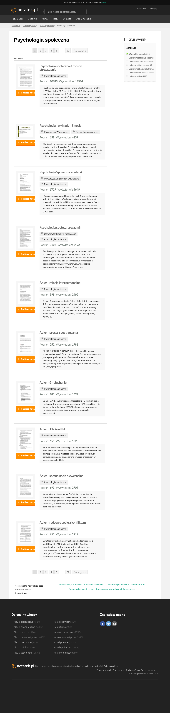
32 (68, 50)
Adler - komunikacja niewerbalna (61, 476)
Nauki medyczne (23, 642)
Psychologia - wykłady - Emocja (60, 125)
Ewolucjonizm (138, 584)
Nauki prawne (60, 642)
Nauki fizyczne (21, 632)
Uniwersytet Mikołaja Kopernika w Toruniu (147, 58)
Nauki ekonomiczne (24, 626)
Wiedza (67, 18)
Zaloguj (153, 8)
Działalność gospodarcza (117, 584)
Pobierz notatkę (28, 92)
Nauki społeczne (62, 647)
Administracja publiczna (70, 584)
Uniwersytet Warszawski (140, 65)
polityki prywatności (93, 666)
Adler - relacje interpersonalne (60, 283)
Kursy (45, 18)
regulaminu (78, 666)
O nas (137, 670)
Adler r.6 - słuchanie (53, 382)
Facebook (102, 623)
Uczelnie (32, 18)
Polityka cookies (110, 666)
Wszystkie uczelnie (139, 54)
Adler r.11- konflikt (52, 429)
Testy (55, 18)
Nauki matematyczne (64, 637)
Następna (80, 50)
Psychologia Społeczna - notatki (61, 172)
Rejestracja (141, 8)
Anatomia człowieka (93, 584)
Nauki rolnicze (21, 647)
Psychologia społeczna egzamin (60, 227)
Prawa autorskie (104, 670)
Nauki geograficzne (63, 632)
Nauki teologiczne (63, 652)
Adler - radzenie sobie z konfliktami (63, 522)
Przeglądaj (17, 18)
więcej (103, 2)
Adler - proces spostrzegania (59, 332)
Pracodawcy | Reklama (123, 670)
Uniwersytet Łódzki (138, 76)
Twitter (108, 623)
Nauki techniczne (23, 652)
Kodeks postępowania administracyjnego (115, 589)
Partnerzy (145, 670)
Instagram (114, 623)
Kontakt (154, 670)
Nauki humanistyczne (25, 637)
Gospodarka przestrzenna (81, 589)
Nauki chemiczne (62, 621)
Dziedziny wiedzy (24, 614)
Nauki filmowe (61, 626)
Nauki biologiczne (23, 621)
